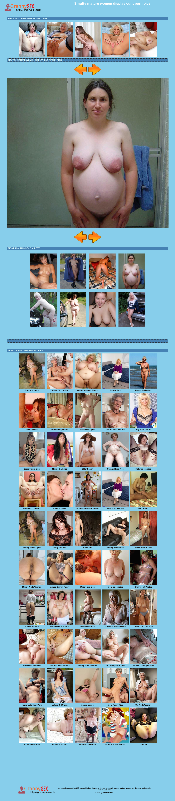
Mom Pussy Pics (115, 704)
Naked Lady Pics (88, 625)
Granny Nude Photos (60, 625)
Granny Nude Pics (115, 468)
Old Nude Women (143, 704)
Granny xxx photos (32, 507)
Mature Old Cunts (60, 704)
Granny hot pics (32, 389)
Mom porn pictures (115, 507)
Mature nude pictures (115, 429)
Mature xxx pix (88, 704)
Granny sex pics (88, 429)
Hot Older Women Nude (115, 625)
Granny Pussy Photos (115, 743)
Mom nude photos (60, 429)
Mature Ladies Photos (60, 665)
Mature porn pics (143, 468)
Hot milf (143, 743)
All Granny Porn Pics (115, 665)
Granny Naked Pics (115, 547)
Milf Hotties (143, 507)
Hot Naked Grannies (32, 665)
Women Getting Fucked (143, 665)
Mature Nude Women (32, 586)
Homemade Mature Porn (88, 507)
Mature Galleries (60, 468)
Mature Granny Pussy (60, 586)
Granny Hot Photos (143, 586)
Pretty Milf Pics (60, 547)
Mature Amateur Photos (88, 389)
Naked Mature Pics (143, 547)
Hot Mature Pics (32, 625)
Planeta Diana (60, 507)
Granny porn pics (32, 468)
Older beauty (88, 468)
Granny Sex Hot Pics (143, 625)
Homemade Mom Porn (32, 704)
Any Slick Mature (143, 429)
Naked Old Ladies (60, 389)
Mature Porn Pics (60, 743)
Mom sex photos (115, 586)
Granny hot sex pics (32, 547)
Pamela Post (115, 389)
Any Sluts (88, 547)
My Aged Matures (32, 743)
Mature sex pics (88, 586)
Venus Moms (32, 429)
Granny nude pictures (88, 665)
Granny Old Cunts (88, 743)
